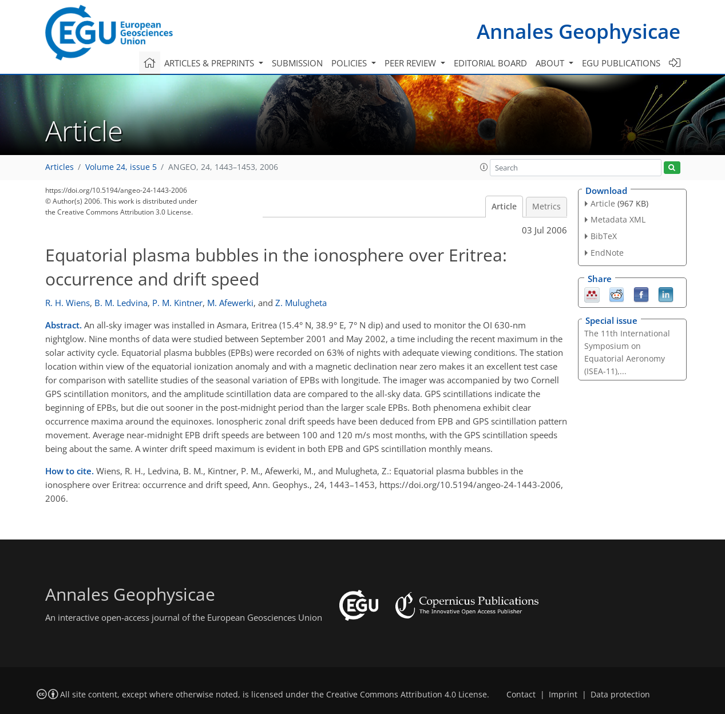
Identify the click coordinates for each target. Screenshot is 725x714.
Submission (297, 63)
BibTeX (604, 236)
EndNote (607, 252)
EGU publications (621, 63)
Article (504, 206)
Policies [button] (350, 63)
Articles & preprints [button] (210, 63)
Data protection (620, 694)
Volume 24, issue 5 (121, 167)
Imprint (563, 694)
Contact (521, 694)
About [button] (551, 63)
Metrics (546, 206)
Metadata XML (618, 219)
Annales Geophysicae (578, 31)
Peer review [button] (411, 63)
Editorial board (490, 63)
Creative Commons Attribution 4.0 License (406, 694)
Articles (59, 167)
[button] (484, 167)
